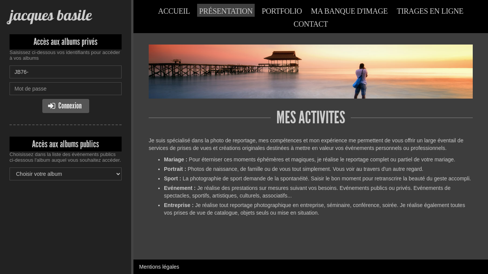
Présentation (225, 11)
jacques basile (51, 15)
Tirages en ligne (430, 11)
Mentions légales (159, 267)
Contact (311, 24)
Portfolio (282, 11)
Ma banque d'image (349, 11)
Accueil (174, 11)
